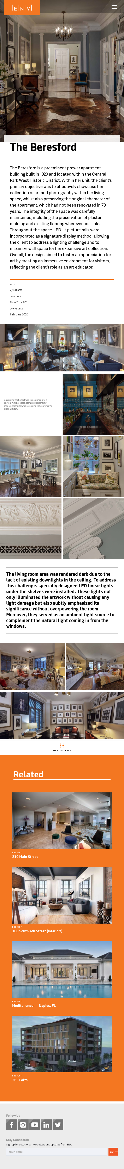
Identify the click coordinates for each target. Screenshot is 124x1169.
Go (112, 1151)
